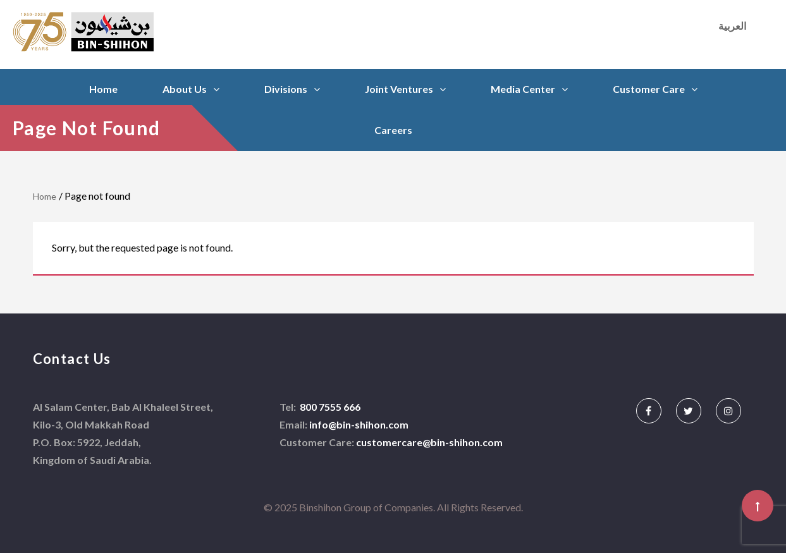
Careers (393, 130)
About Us (185, 89)
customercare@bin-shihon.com (429, 442)
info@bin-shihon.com (358, 424)
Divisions (285, 89)
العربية (732, 26)
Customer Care (649, 89)
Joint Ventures (399, 89)
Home (103, 89)
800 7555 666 (329, 407)
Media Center (523, 89)
